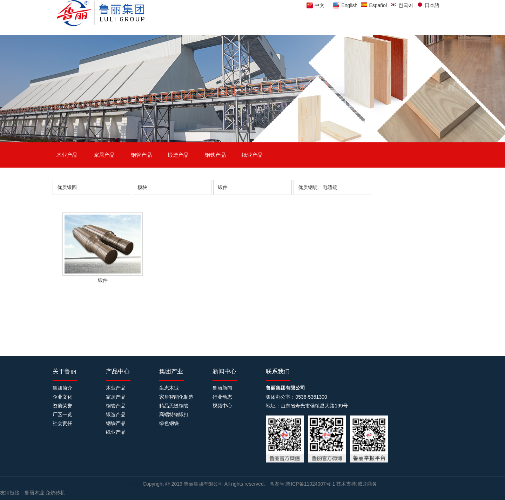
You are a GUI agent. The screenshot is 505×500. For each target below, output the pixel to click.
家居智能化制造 (176, 397)
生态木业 (169, 388)
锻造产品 (178, 155)
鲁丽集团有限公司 (204, 484)
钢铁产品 (215, 155)
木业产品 (67, 155)
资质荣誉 (62, 405)
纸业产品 (252, 155)
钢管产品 (141, 155)
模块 (142, 187)
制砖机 (135, 484)
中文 (319, 5)
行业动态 (222, 397)
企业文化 (62, 397)
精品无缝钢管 (174, 405)
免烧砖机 (55, 492)
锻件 (223, 187)
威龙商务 (367, 484)
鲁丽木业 (34, 492)
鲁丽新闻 (222, 388)
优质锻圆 (67, 187)
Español (378, 5)
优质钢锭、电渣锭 (317, 187)
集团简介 (62, 388)
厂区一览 (62, 414)
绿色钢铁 (169, 423)
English (349, 5)
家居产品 (104, 155)
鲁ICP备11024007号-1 (310, 484)
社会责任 (62, 423)
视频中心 (222, 405)
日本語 (432, 5)
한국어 (405, 5)
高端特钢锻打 (174, 414)
